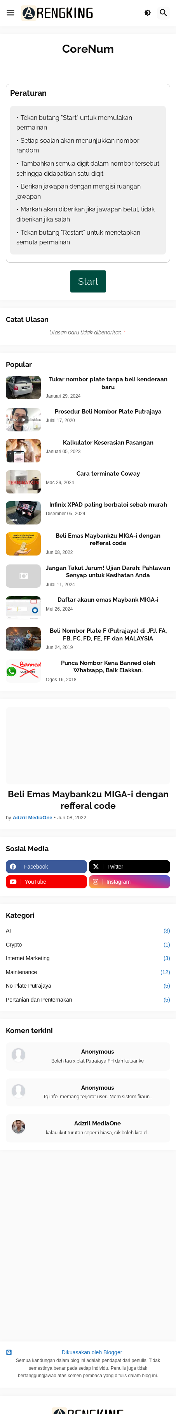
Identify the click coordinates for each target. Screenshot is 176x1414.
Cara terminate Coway (108, 473)
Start (88, 281)
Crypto (88, 945)
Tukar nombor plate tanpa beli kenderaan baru (108, 383)
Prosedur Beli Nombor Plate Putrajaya (108, 411)
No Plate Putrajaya (88, 986)
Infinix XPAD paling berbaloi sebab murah (108, 504)
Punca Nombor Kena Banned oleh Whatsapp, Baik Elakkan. (108, 666)
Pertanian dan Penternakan (88, 1000)
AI (88, 931)
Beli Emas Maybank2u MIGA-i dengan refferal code (108, 539)
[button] (10, 13)
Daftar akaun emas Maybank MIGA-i (108, 599)
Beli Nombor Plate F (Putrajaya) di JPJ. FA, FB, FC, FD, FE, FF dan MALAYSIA (108, 634)
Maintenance (88, 972)
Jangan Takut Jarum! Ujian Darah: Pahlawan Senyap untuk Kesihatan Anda (108, 571)
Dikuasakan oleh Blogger (64, 1352)
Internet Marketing (88, 958)
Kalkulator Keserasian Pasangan (108, 442)
